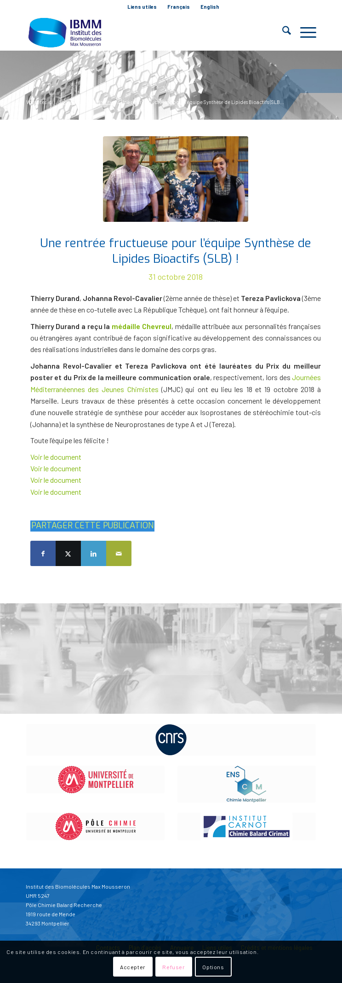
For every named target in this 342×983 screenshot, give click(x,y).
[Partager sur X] (68, 553)
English (209, 7)
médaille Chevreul (141, 326)
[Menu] (303, 32)
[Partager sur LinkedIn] (93, 553)
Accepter (133, 967)
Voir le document (55, 456)
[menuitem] (142, 7)
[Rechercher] (282, 32)
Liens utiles (142, 7)
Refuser (173, 967)
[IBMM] (142, 32)
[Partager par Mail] (118, 553)
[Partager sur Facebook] (43, 553)
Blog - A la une (80, 83)
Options (213, 967)
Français (178, 7)
